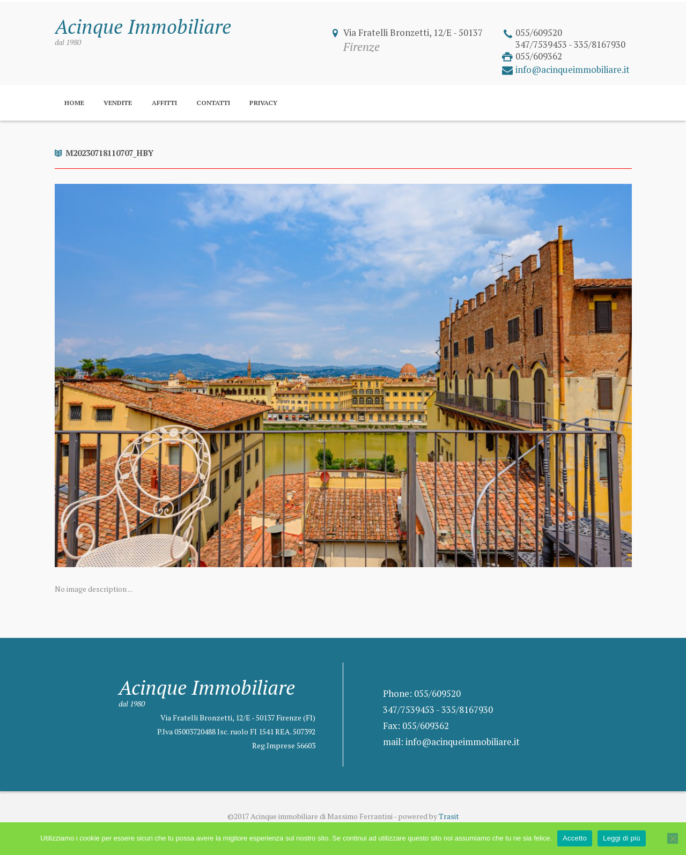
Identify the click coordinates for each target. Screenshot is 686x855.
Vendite (118, 102)
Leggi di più (621, 838)
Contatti (213, 102)
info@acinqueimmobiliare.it (572, 70)
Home (74, 102)
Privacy (263, 102)
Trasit (449, 816)
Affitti (164, 102)
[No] (672, 838)
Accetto (575, 838)
